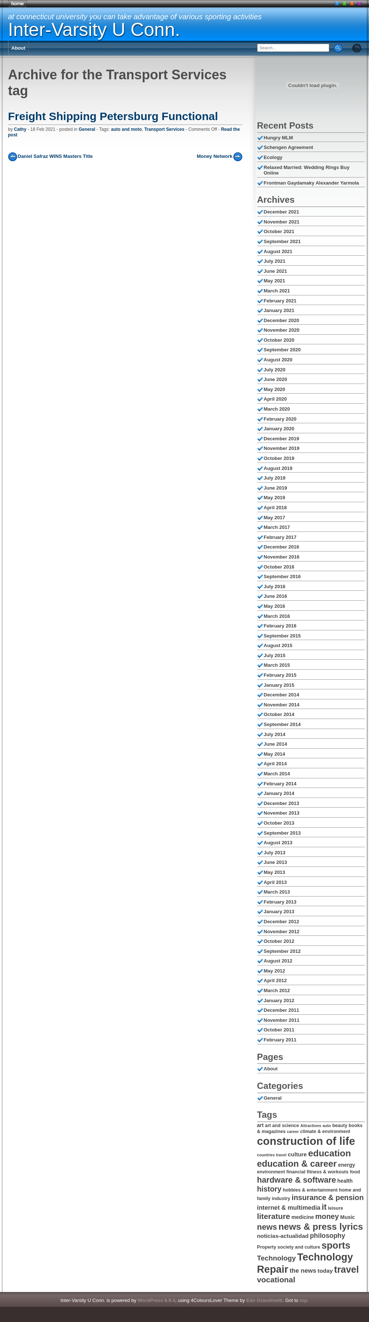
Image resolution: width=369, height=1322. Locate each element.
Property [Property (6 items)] (266, 1247)
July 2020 (275, 369)
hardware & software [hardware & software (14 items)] (296, 1180)
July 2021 (275, 261)
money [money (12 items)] (327, 1216)
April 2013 (275, 882)
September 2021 (282, 241)
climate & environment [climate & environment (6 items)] (325, 1131)
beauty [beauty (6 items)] (339, 1125)
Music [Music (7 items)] (347, 1217)
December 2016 (281, 547)
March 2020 (277, 409)
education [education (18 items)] (329, 1153)
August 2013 (278, 842)
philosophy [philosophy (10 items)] (327, 1235)
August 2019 (278, 468)
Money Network (214, 156)
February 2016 (280, 626)
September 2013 (282, 833)
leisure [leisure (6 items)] (335, 1208)
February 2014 (280, 783)
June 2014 (275, 744)
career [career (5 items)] (293, 1131)
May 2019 (274, 497)
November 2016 (282, 557)
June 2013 (275, 862)
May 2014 (274, 754)
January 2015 (279, 685)
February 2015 (280, 675)
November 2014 (282, 705)
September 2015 (282, 636)
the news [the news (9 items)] (303, 1270)
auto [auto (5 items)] (327, 1125)
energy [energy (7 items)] (346, 1165)
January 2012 (279, 1000)
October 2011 (279, 1030)
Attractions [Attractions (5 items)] (310, 1125)
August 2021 (278, 251)
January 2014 (279, 793)
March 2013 (277, 892)
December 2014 (281, 695)
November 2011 (282, 1020)
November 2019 (282, 448)
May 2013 (274, 872)
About (19, 48)
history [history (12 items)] (269, 1189)
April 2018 (275, 507)
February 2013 (280, 902)
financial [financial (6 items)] (296, 1171)
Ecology (273, 157)
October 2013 (279, 823)
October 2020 (279, 340)
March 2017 (277, 527)
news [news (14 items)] (267, 1227)
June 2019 (275, 488)
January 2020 (279, 428)
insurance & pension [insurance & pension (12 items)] (328, 1197)
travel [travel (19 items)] (346, 1269)
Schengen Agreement (288, 147)
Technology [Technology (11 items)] (276, 1258)
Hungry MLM (278, 137)
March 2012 (277, 990)
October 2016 (279, 567)
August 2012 (278, 961)
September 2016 (282, 576)
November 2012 (282, 931)
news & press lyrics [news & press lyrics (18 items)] (320, 1227)
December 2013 (281, 803)
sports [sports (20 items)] (335, 1245)
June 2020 (275, 379)
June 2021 (275, 271)
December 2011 (281, 1010)
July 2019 (275, 478)
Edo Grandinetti (264, 1300)
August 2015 (278, 645)
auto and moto (126, 129)
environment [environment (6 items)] (271, 1171)
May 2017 (274, 517)
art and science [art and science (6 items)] (282, 1125)
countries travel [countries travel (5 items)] (272, 1155)
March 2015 (277, 665)
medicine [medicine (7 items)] (302, 1217)
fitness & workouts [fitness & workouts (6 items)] (328, 1171)
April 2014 (275, 763)
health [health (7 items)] (345, 1181)
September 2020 (282, 349)
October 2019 (279, 458)
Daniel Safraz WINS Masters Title (55, 156)
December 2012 (281, 921)
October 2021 (279, 231)
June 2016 (275, 596)
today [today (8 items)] (325, 1271)
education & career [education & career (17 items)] (297, 1164)
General (87, 129)
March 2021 (277, 291)
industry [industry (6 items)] (281, 1198)
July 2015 (275, 655)
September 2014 (282, 724)
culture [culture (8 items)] (297, 1154)
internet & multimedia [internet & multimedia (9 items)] (289, 1207)
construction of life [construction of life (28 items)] (306, 1141)
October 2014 (279, 714)
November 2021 (282, 222)
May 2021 (274, 281)
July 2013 (275, 852)
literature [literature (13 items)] (273, 1216)
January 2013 (279, 911)
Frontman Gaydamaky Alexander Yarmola (311, 183)
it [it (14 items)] (324, 1207)
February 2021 (280, 301)
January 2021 (279, 310)
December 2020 (281, 320)
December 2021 (281, 212)
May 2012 (274, 971)
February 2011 (280, 1040)
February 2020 (280, 419)
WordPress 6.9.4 (156, 1300)
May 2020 (274, 389)
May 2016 (274, 606)
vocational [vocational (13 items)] (276, 1279)
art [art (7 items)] (260, 1125)
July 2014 (275, 734)
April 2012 (275, 980)
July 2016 (275, 586)
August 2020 (278, 359)
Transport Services (164, 129)
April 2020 (275, 399)
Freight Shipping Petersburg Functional (113, 116)
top (303, 1300)
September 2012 (282, 951)
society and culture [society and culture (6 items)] (299, 1247)
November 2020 (282, 330)
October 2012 (279, 941)
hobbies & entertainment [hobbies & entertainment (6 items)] (310, 1190)
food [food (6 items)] (355, 1171)
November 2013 (282, 813)
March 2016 (277, 616)
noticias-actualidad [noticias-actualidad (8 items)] (283, 1236)
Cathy (20, 129)
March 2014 (277, 773)
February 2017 (280, 537)
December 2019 (281, 438)
